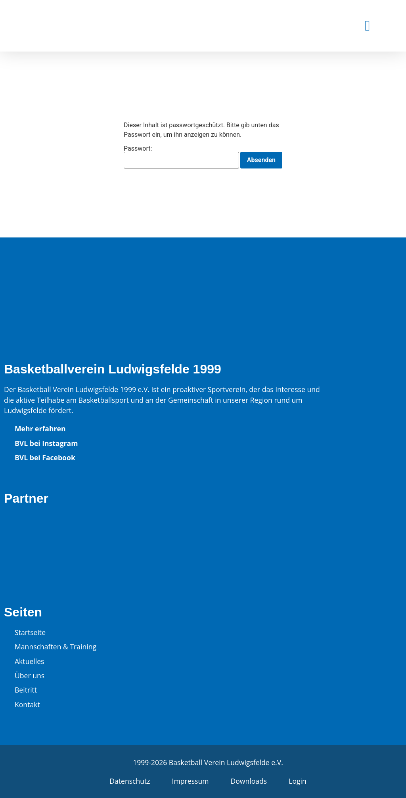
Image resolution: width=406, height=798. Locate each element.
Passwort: (181, 156)
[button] (367, 25)
